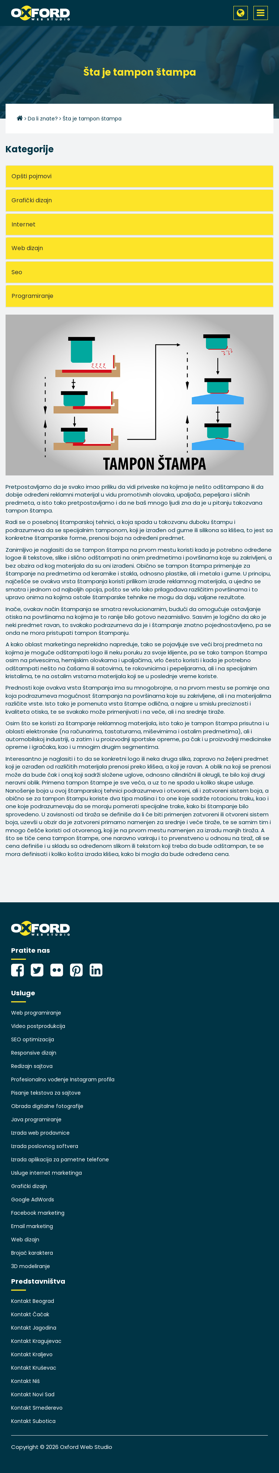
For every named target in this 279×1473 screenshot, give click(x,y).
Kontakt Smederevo (37, 1407)
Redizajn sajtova (32, 1066)
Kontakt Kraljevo (32, 1354)
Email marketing (32, 1226)
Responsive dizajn (33, 1052)
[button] (240, 13)
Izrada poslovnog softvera (44, 1146)
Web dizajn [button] (27, 248)
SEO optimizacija (32, 1039)
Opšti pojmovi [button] (31, 176)
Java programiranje (36, 1119)
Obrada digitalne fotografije (47, 1106)
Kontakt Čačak (30, 1314)
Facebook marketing (37, 1213)
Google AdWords (32, 1199)
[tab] (139, 176)
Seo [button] (16, 272)
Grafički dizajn (29, 1186)
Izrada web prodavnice (40, 1133)
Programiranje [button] (32, 296)
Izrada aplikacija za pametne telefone (60, 1159)
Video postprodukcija (38, 1026)
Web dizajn (25, 1239)
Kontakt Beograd (32, 1301)
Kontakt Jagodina (33, 1327)
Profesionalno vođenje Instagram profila (62, 1079)
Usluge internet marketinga (46, 1173)
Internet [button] (23, 224)
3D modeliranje (30, 1266)
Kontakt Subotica (33, 1421)
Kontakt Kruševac (33, 1367)
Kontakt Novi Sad (32, 1394)
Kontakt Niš (25, 1381)
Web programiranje (36, 1012)
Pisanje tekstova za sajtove (46, 1093)
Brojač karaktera (32, 1253)
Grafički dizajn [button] (31, 200)
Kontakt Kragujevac (36, 1341)
